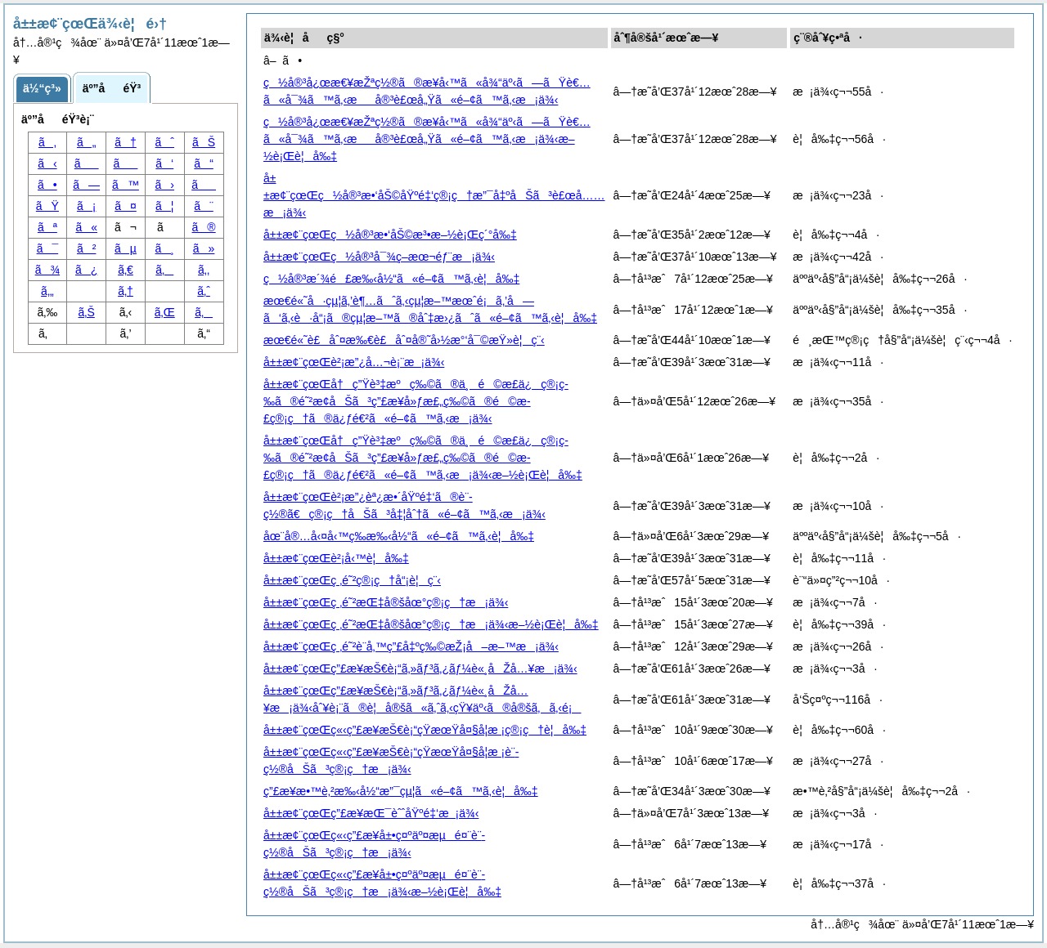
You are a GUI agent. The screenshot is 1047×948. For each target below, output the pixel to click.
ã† (126, 142)
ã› (164, 184)
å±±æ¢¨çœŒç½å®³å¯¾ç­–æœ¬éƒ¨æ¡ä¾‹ (379, 256)
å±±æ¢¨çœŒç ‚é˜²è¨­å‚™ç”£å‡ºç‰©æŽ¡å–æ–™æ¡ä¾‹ (411, 646)
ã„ (86, 142)
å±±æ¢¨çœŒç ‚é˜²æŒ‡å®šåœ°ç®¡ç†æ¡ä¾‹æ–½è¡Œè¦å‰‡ (431, 624)
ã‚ (164, 269)
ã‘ (164, 163)
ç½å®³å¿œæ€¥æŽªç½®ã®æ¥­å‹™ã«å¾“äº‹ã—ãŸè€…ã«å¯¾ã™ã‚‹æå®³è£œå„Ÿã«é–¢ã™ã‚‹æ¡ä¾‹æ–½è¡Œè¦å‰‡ (427, 139)
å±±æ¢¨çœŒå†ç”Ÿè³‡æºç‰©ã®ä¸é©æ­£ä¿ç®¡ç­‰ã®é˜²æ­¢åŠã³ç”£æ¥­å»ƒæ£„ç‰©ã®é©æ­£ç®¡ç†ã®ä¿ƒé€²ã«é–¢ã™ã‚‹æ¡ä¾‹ (415, 401)
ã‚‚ (203, 269)
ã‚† (125, 290)
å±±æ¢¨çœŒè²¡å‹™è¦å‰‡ (336, 558)
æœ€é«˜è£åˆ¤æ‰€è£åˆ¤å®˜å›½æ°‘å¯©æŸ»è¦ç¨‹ (404, 340)
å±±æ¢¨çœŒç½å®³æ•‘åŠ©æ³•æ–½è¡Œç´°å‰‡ (390, 234)
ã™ (125, 184)
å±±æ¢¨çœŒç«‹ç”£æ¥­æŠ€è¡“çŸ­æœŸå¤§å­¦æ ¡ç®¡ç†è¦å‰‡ (424, 729)
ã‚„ (47, 290)
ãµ (126, 248)
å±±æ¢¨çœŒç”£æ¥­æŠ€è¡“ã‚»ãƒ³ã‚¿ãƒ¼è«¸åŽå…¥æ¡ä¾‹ (420, 668)
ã (126, 163)
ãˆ (164, 142)
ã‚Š (87, 312)
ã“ (203, 163)
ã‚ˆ (203, 290)
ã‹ (47, 163)
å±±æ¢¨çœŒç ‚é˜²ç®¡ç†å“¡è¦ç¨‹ (352, 580)
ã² (86, 248)
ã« (86, 227)
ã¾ (47, 269)
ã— (86, 184)
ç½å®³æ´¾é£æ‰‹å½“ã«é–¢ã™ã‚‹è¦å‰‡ (391, 278)
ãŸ (47, 205)
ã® (204, 227)
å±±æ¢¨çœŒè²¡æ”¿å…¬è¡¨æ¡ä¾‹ (353, 362)
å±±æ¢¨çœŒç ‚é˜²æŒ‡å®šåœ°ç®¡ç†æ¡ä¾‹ (385, 602)
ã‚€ (125, 269)
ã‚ (47, 142)
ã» (204, 248)
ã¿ (86, 269)
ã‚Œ (165, 312)
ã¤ (126, 205)
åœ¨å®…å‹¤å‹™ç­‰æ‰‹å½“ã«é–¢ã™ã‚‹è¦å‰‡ (398, 536)
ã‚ (204, 312)
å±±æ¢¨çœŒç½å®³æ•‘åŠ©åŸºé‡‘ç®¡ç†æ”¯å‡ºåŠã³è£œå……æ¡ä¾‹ (434, 195)
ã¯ (48, 248)
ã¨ (203, 205)
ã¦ (164, 205)
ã (203, 184)
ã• (47, 184)
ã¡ (86, 205)
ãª (47, 227)
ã (86, 163)
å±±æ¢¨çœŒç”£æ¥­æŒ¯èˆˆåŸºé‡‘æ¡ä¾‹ (371, 813)
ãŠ (203, 142)
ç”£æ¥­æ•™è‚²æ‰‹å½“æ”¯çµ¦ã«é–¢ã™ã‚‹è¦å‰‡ (400, 791)
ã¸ (164, 248)
